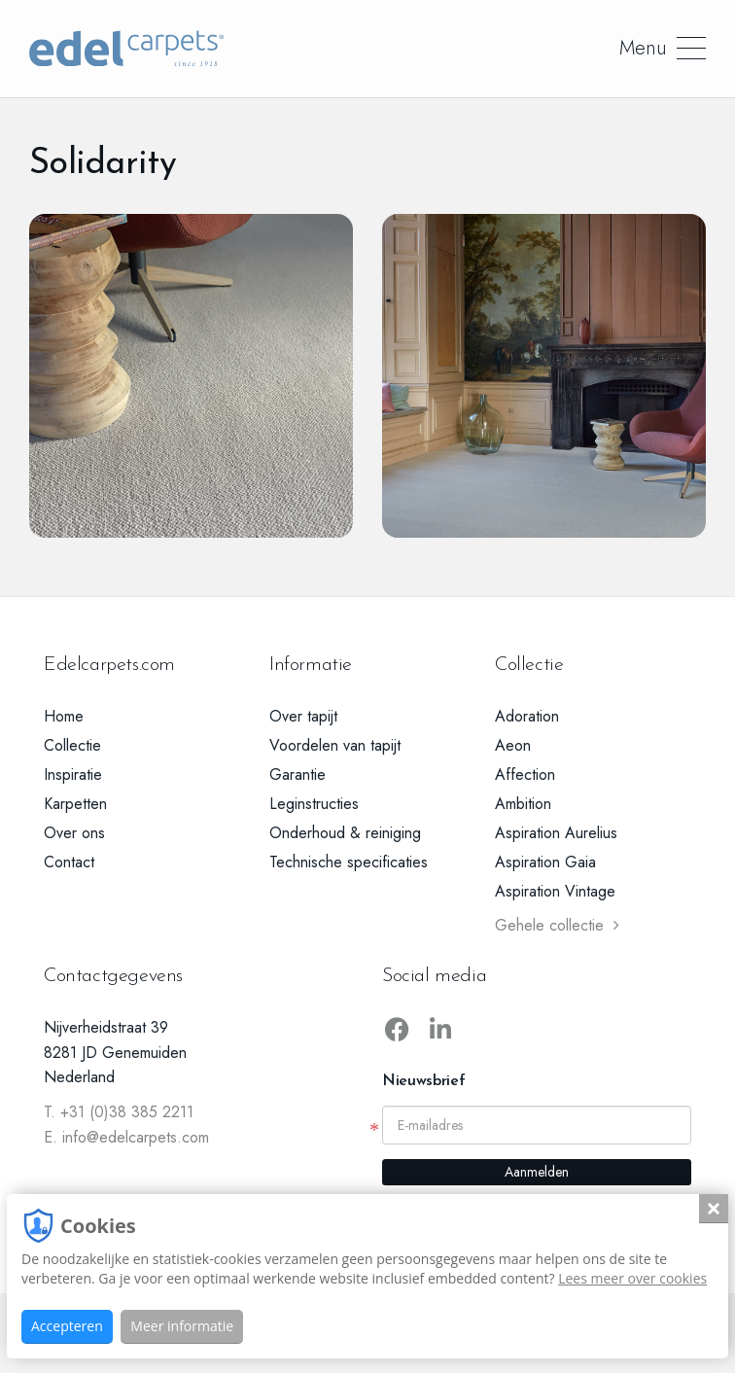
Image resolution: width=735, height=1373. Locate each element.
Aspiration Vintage (555, 891)
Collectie (72, 745)
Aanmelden (537, 1171)
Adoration (527, 716)
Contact (69, 862)
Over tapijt (303, 716)
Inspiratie (73, 774)
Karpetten (75, 803)
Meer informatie (181, 1326)
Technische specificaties (348, 862)
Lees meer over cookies (632, 1278)
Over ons (74, 833)
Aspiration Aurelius (556, 833)
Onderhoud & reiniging (345, 833)
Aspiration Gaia (545, 862)
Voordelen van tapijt (335, 745)
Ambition (523, 803)
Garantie (297, 774)
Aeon (513, 745)
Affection (525, 774)
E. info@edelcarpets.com (126, 1137)
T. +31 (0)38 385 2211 (118, 1112)
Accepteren (67, 1326)
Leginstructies (314, 803)
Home (64, 716)
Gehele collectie (557, 925)
